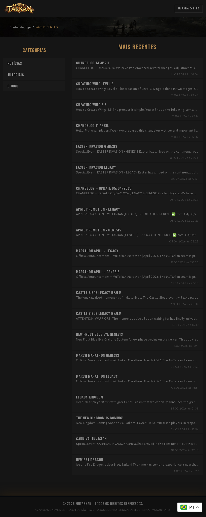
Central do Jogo (20, 27)
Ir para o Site (188, 8)
